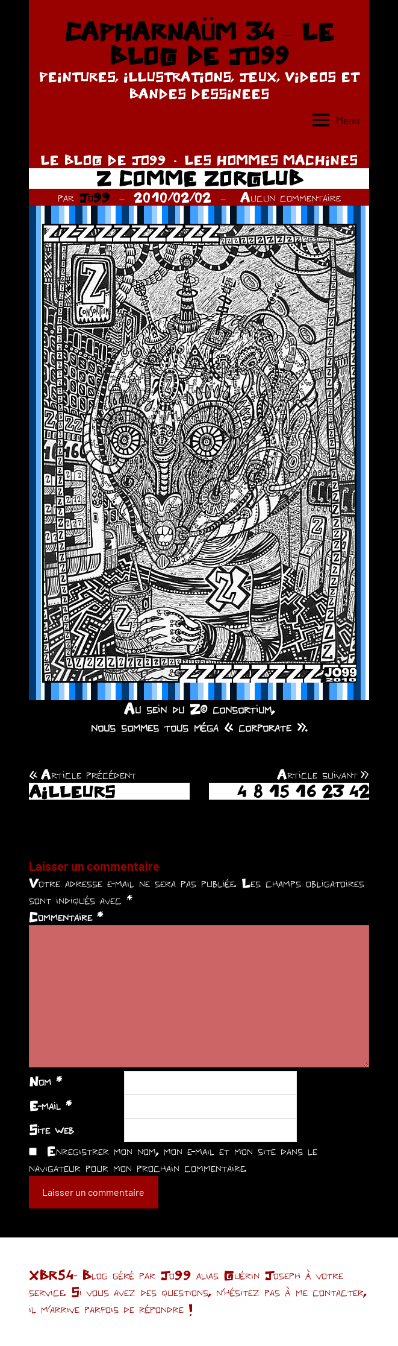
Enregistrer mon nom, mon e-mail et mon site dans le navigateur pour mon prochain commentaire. (173, 1159)
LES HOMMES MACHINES (271, 159)
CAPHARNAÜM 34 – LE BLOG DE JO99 (199, 43)
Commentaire (66, 916)
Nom (45, 1081)
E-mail (50, 1105)
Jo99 (94, 197)
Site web (51, 1129)
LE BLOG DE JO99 (103, 159)
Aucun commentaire (290, 197)
